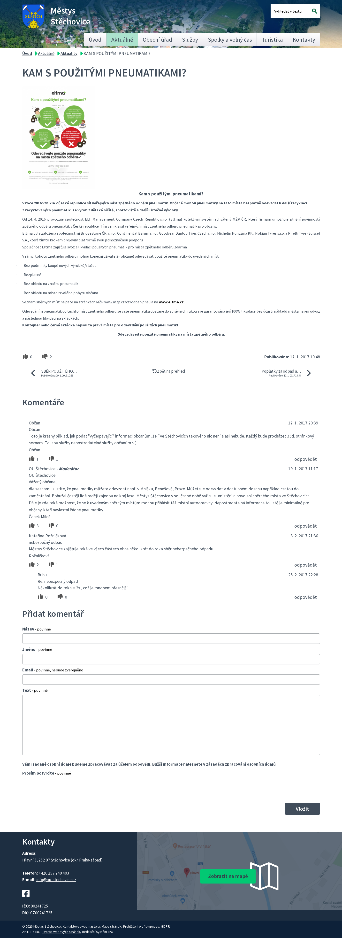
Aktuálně (122, 39)
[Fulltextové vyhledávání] (290, 11)
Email (52, 670)
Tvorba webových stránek (61, 932)
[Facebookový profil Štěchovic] (26, 899)
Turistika (272, 39)
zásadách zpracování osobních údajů (241, 764)
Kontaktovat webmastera (81, 926)
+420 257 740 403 (54, 873)
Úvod (95, 39)
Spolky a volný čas (230, 39)
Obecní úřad (157, 39)
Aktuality (69, 53)
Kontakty (304, 39)
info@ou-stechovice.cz (56, 879)
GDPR (165, 926)
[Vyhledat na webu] (314, 11)
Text (35, 690)
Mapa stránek (111, 926)
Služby (190, 39)
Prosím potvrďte (46, 773)
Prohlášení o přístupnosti (141, 926)
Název (36, 629)
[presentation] (59, 789)
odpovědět (305, 459)
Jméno (37, 649)
